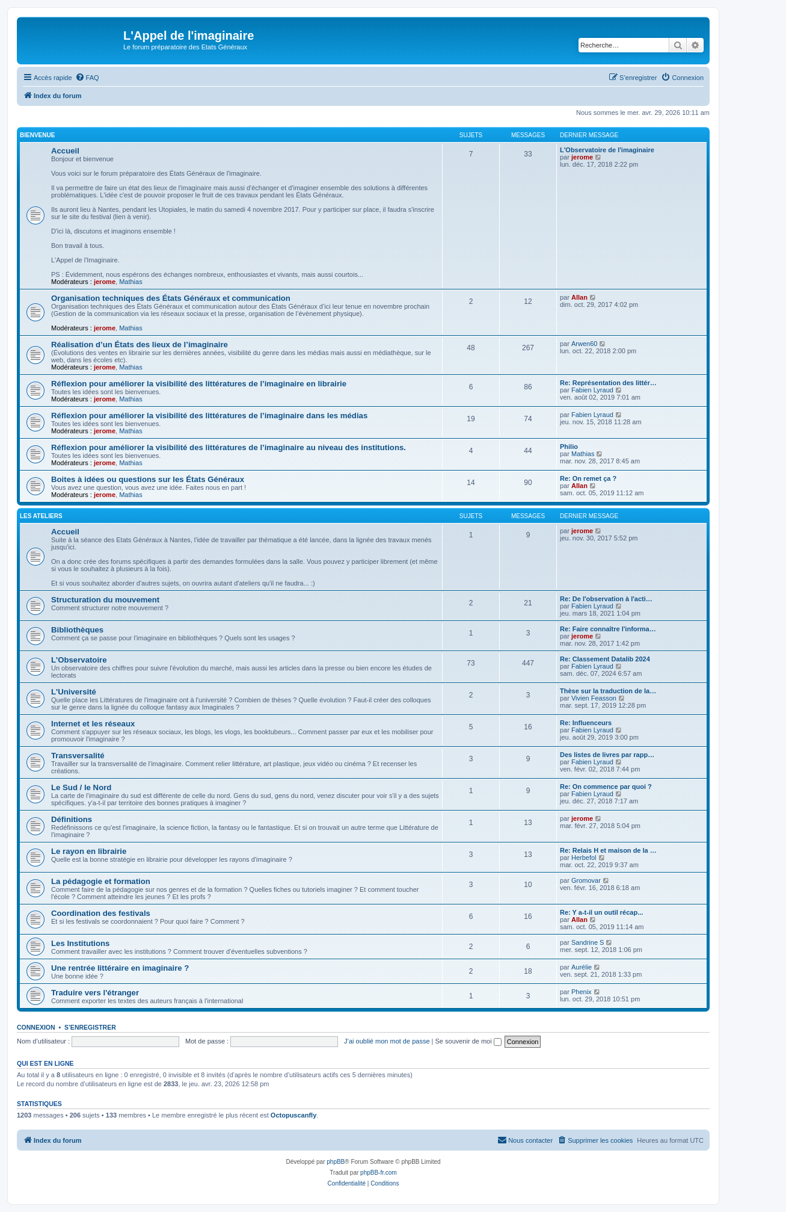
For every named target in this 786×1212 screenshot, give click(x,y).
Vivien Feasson (593, 698)
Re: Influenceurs (586, 722)
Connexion (36, 1027)
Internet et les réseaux (93, 723)
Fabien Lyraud (592, 390)
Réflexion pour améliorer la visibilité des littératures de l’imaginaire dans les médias (209, 415)
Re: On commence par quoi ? (606, 786)
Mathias (131, 281)
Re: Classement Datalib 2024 (605, 659)
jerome (104, 281)
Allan (579, 297)
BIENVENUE (37, 135)
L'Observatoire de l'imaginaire (607, 149)
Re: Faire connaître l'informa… (608, 628)
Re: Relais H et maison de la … (608, 850)
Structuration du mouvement (105, 599)
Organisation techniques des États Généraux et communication (170, 298)
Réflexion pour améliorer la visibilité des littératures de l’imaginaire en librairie (198, 383)
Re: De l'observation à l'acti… (606, 598)
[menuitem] (87, 77)
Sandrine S (587, 942)
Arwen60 (584, 343)
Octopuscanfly (293, 1115)
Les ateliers (41, 516)
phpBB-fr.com (378, 1172)
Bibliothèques (77, 629)
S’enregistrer (90, 1027)
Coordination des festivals (100, 913)
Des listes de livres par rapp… (607, 754)
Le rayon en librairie (88, 851)
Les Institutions (80, 943)
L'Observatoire (79, 659)
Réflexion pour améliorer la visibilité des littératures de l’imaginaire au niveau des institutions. (228, 447)
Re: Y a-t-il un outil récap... (601, 912)
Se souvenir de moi (468, 1041)
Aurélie (581, 967)
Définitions (71, 819)
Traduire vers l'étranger (95, 992)
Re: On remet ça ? (588, 478)
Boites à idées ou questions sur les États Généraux (147, 479)
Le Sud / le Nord (81, 787)
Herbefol (584, 857)
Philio (569, 446)
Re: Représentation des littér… (608, 382)
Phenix (581, 991)
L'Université (73, 691)
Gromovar (586, 880)
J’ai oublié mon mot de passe (386, 1041)
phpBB (336, 1161)
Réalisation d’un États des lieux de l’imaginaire (139, 344)
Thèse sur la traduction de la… (608, 690)
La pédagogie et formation (100, 881)
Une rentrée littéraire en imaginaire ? (120, 967)
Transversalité (78, 755)
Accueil (65, 150)
